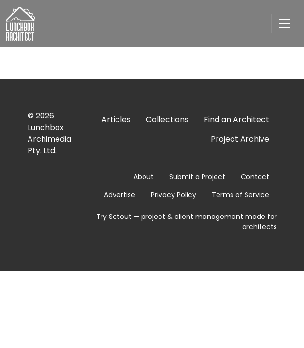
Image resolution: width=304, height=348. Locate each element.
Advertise (119, 195)
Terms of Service (240, 195)
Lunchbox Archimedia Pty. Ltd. (49, 139)
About (143, 177)
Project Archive (240, 139)
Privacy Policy (173, 195)
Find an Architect (236, 119)
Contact (255, 177)
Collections (167, 119)
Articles (115, 119)
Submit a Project (197, 177)
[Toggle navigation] (284, 23)
